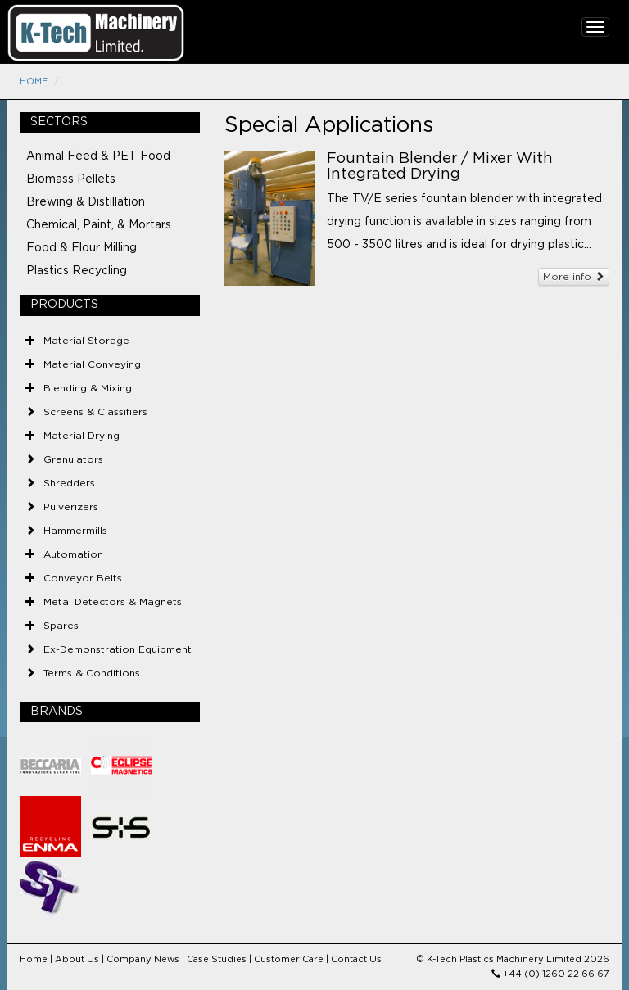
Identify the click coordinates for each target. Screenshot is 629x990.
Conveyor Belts (82, 578)
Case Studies (217, 959)
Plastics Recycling (76, 271)
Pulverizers (70, 507)
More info (573, 276)
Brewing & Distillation (85, 202)
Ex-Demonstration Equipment (117, 649)
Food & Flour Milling (81, 248)
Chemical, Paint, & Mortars (98, 225)
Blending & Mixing (87, 388)
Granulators (73, 459)
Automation (73, 554)
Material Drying (81, 436)
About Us (77, 959)
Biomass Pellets (70, 179)
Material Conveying (92, 364)
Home (34, 81)
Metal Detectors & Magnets (112, 602)
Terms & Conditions (91, 673)
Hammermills (75, 531)
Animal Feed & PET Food (98, 156)
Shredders (69, 483)
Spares (61, 626)
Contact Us (356, 959)
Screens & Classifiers (95, 412)
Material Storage (86, 341)
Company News (142, 959)
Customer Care (289, 959)
